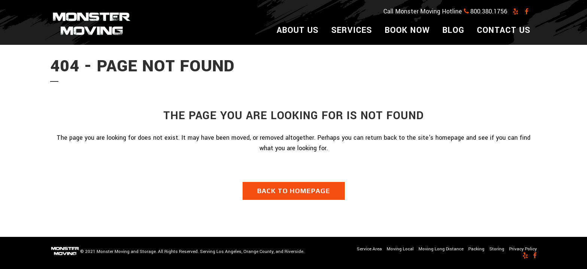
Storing (496, 249)
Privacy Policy (523, 249)
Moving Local (400, 249)
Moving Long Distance (441, 249)
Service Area (369, 249)
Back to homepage (293, 191)
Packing (476, 249)
